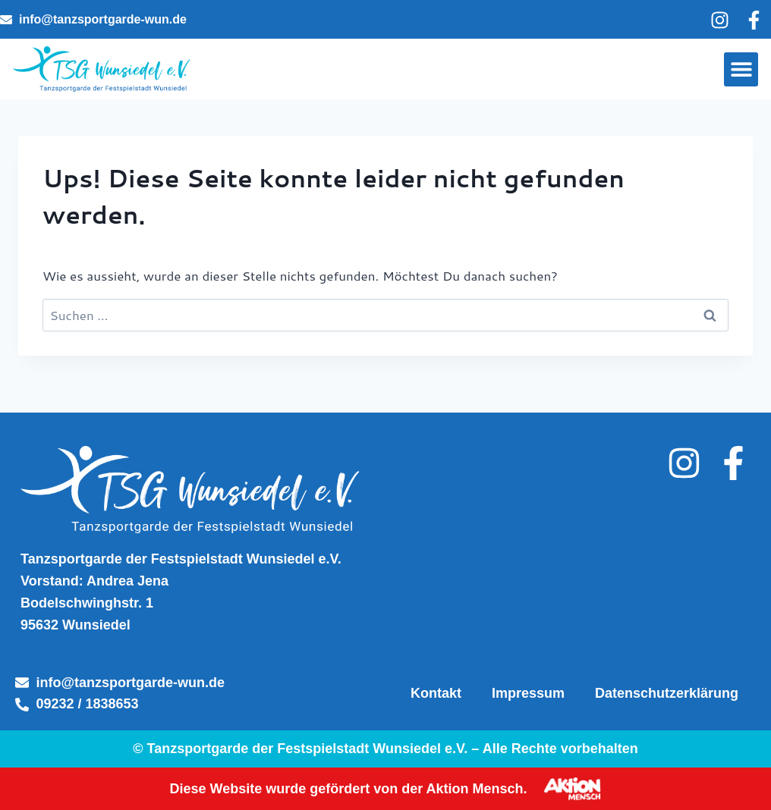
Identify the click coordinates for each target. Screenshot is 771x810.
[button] (741, 69)
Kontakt (436, 693)
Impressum (528, 693)
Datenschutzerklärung (666, 693)
